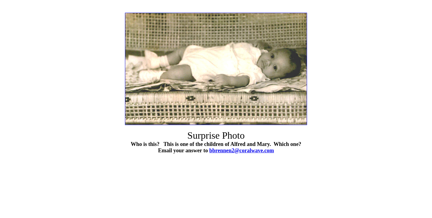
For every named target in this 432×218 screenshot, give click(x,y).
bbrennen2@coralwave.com (241, 150)
